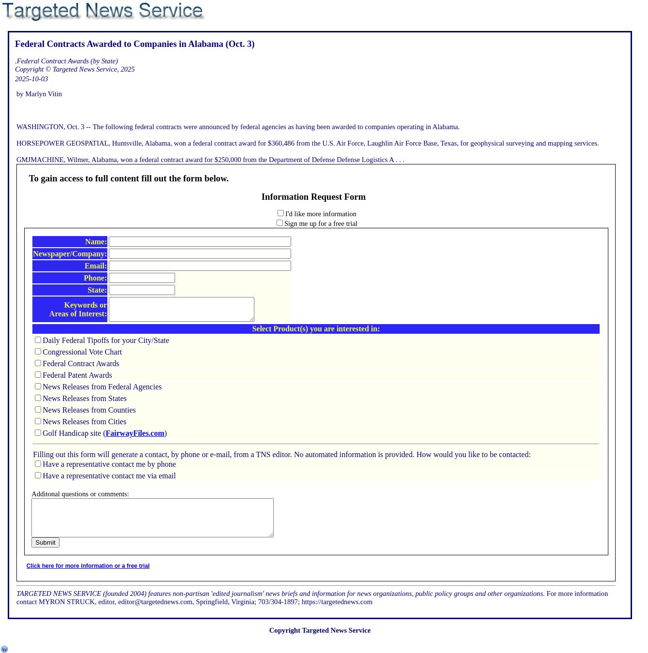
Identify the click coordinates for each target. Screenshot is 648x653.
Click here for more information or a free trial (88, 577)
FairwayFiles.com (135, 437)
